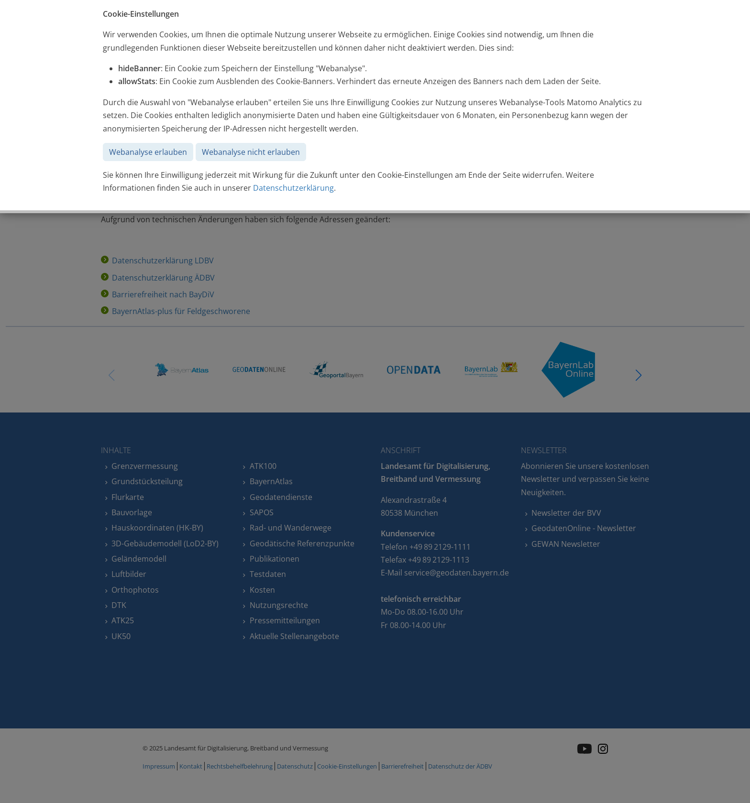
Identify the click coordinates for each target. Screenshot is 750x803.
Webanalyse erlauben (148, 152)
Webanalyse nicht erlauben (251, 152)
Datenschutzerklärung (293, 188)
